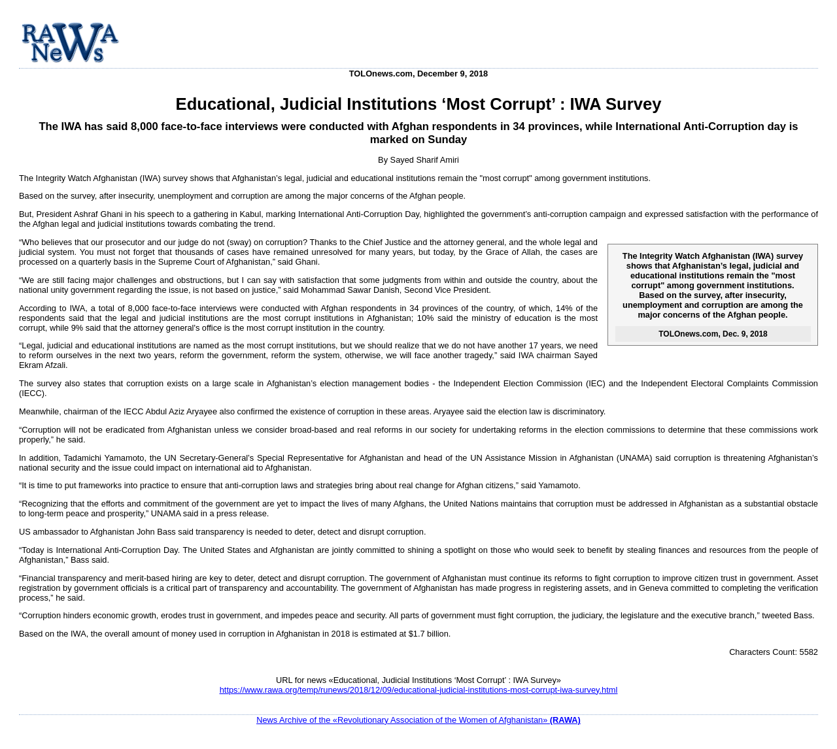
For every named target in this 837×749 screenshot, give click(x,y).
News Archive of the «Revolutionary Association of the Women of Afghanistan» (418, 720)
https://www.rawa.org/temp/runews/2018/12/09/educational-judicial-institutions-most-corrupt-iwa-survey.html (419, 690)
